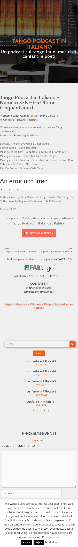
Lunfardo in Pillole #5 (41, 361)
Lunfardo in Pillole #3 (41, 381)
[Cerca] (72, 344)
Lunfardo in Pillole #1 (41, 402)
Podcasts (32, 119)
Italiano (21, 119)
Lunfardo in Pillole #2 (41, 391)
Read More (51, 542)
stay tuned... (39, 440)
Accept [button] (26, 542)
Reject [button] (39, 542)
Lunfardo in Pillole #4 (41, 371)
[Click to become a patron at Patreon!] (39, 238)
